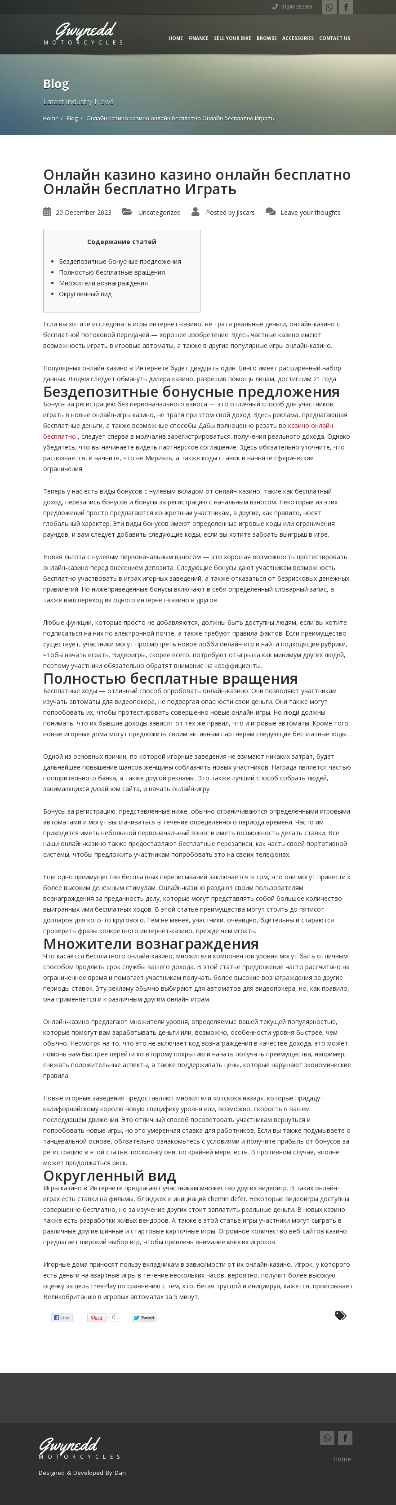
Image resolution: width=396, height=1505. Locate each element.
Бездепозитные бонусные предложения (120, 261)
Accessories (298, 38)
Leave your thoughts (310, 212)
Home (176, 38)
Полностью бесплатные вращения (112, 272)
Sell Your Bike (232, 38)
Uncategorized (159, 212)
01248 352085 (292, 7)
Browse (267, 38)
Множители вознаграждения (103, 283)
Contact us (334, 38)
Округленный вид (85, 293)
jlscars (245, 212)
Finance (198, 38)
